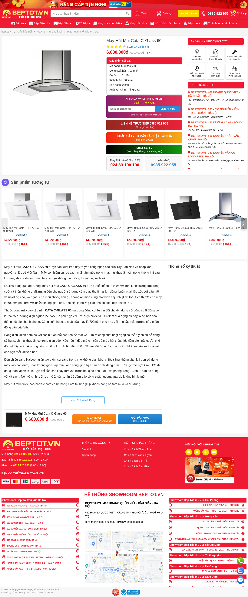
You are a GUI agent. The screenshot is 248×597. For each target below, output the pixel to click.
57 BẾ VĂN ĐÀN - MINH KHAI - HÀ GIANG (207, 571)
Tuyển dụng (89, 455)
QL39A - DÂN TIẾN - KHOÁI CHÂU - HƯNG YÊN (207, 527)
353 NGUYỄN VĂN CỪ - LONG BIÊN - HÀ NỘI (40, 528)
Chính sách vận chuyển (138, 455)
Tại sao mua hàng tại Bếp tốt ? (209, 41)
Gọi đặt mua (140, 419)
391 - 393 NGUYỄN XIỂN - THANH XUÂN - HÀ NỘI (40, 511)
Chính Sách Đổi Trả (135, 460)
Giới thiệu (87, 449)
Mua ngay (94, 419)
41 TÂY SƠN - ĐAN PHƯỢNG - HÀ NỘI (40, 551)
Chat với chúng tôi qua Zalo (240, 570)
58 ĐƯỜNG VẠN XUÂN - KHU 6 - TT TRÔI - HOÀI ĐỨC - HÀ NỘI (40, 556)
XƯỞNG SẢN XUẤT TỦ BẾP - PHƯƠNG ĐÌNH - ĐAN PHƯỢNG (40, 562)
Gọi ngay (240, 561)
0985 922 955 (106, 521)
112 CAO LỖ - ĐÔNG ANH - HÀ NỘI (40, 539)
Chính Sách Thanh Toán (138, 449)
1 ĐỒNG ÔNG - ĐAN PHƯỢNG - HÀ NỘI (40, 545)
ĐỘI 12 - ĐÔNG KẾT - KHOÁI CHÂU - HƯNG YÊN (207, 533)
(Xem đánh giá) (138, 46)
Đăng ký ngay (167, 109)
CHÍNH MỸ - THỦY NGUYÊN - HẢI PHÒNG (207, 505)
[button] (220, 23)
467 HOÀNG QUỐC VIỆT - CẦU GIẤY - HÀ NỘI (40, 505)
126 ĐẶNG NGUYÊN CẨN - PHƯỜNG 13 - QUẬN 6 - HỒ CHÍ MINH (207, 549)
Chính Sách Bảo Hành (137, 466)
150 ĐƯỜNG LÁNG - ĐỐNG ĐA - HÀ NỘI (40, 516)
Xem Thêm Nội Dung (83, 400)
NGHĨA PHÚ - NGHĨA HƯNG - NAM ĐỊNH (207, 581)
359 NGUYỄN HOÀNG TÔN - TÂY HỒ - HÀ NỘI (40, 533)
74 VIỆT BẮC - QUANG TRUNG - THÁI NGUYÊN (207, 560)
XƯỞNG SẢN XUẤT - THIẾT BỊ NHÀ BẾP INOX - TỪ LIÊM (40, 568)
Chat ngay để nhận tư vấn (240, 580)
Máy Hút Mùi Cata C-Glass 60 (46, 413)
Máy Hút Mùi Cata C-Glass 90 (226, 227)
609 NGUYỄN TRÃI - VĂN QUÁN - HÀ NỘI (40, 522)
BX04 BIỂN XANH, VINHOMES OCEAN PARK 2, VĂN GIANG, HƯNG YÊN (207, 539)
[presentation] (5, 223)
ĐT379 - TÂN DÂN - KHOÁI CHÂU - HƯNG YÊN (207, 521)
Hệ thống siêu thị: (202, 85)
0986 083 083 (135, 521)
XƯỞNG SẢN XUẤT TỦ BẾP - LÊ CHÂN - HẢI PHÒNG (207, 511)
